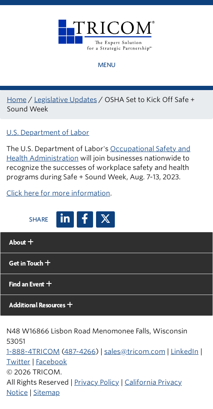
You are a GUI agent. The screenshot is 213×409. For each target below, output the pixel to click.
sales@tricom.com (134, 352)
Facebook (51, 362)
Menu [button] (107, 64)
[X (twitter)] (105, 219)
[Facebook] (85, 219)
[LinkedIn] (65, 219)
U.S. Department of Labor (47, 133)
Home (16, 100)
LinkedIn (184, 352)
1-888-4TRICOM (33, 352)
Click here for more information (58, 193)
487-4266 (80, 352)
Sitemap (46, 393)
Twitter (18, 362)
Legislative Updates (65, 100)
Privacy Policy (96, 382)
